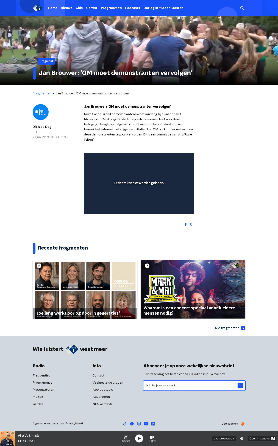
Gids (79, 8)
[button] (126, 438)
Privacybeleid (74, 423)
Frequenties (41, 375)
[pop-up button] (178, 206)
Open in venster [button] (262, 438)
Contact (98, 375)
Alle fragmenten (230, 328)
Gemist (91, 8)
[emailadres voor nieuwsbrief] (194, 385)
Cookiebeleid (230, 423)
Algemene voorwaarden (48, 423)
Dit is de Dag (42, 127)
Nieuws (66, 8)
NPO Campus (102, 404)
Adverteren (101, 396)
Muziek (38, 396)
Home (52, 8)
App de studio (103, 389)
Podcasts (132, 8)
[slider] (138, 197)
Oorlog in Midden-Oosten (163, 8)
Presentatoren (43, 389)
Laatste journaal (224, 438)
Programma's (111, 8)
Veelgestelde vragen (108, 382)
